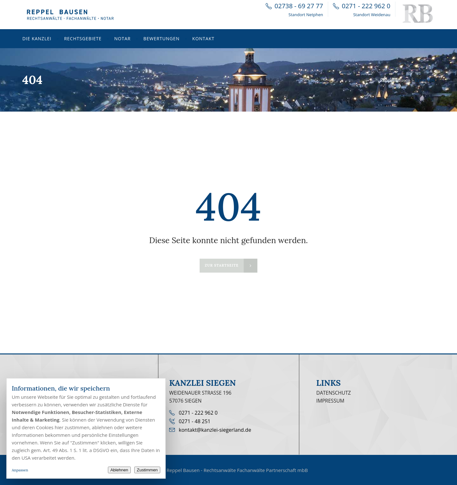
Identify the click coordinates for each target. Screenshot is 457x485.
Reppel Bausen (395, 80)
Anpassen (20, 470)
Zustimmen (147, 470)
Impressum (330, 400)
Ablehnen (119, 470)
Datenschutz (333, 392)
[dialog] (86, 428)
